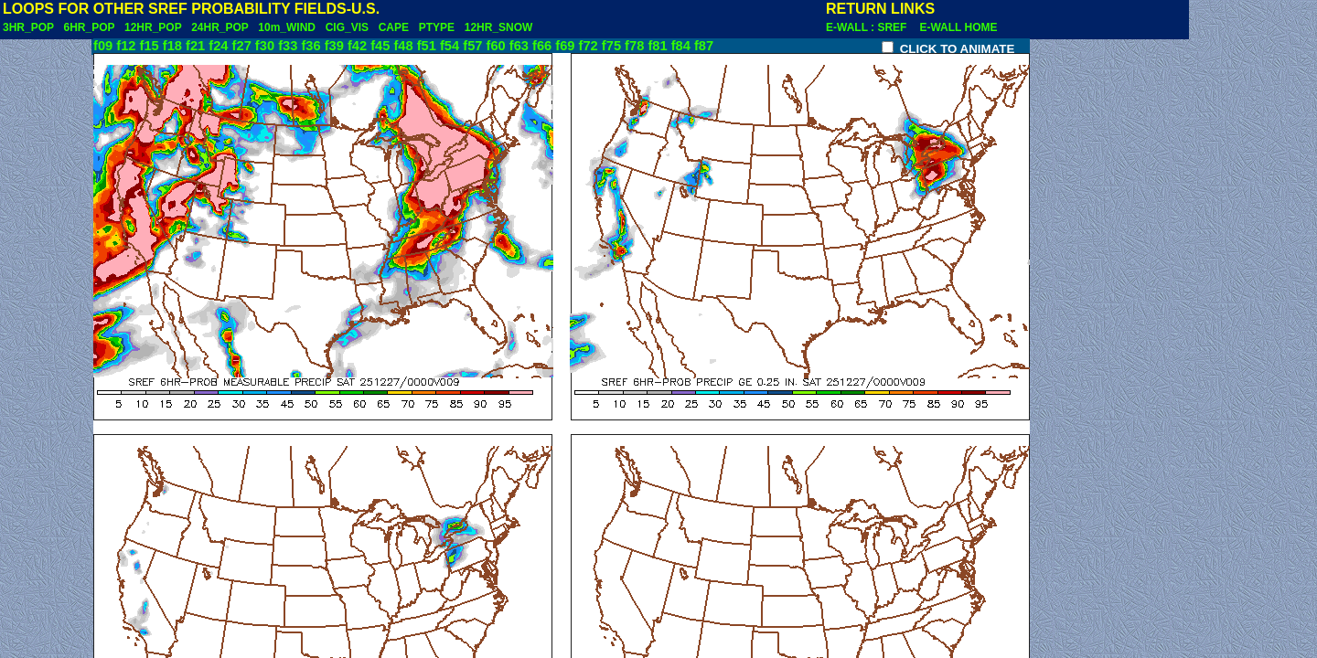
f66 (541, 45)
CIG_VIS (347, 27)
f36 (310, 45)
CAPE (394, 27)
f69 (564, 45)
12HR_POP (152, 27)
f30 (264, 45)
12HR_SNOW (499, 27)
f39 (334, 45)
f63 (519, 45)
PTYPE (437, 27)
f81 (657, 45)
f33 (287, 45)
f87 (703, 45)
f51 (426, 45)
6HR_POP (88, 27)
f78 (634, 45)
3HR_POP (28, 27)
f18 (172, 45)
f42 (357, 45)
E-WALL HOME (958, 27)
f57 (472, 45)
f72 (588, 45)
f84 (681, 45)
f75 (611, 45)
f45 (380, 45)
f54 (449, 45)
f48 (402, 45)
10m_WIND (287, 27)
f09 (102, 45)
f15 (149, 45)
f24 (218, 45)
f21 (195, 45)
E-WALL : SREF (870, 27)
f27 (242, 45)
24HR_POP (219, 27)
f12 (125, 45)
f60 (496, 45)
